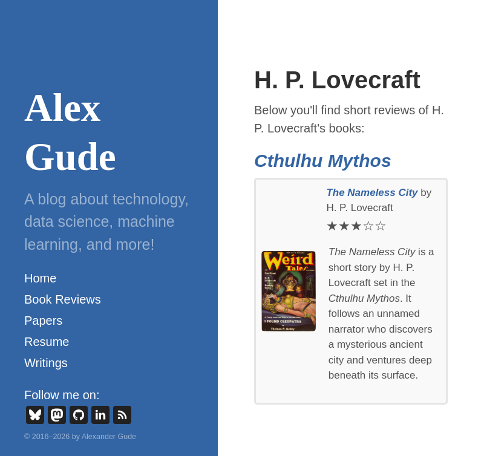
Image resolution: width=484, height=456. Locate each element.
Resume (46, 341)
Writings (46, 363)
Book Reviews (62, 299)
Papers (43, 320)
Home (40, 278)
